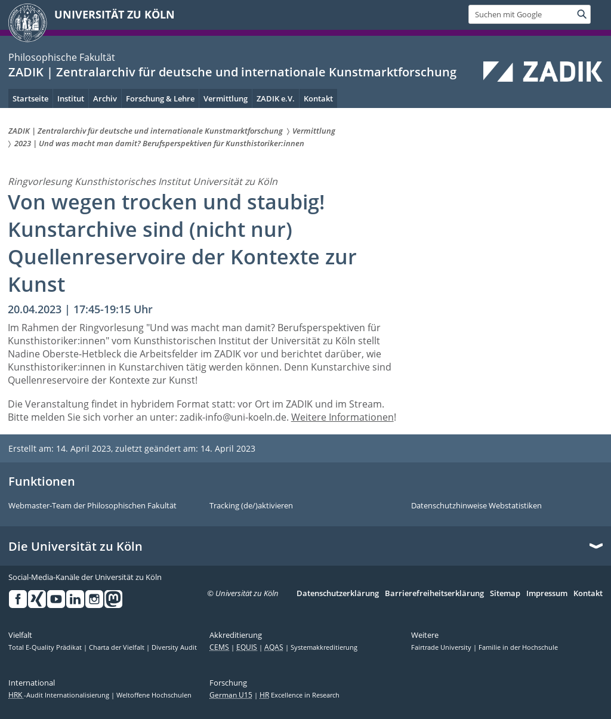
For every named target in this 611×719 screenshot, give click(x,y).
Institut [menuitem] (70, 98)
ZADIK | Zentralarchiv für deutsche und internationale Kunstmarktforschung (232, 72)
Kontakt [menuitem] (318, 98)
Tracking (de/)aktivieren (251, 506)
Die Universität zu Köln (75, 546)
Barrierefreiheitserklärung (434, 593)
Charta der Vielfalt (117, 647)
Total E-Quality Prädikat (46, 647)
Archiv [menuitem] (105, 98)
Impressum (546, 593)
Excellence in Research (300, 695)
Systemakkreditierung (324, 647)
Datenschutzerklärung (338, 593)
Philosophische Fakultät (61, 57)
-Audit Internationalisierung (59, 695)
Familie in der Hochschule (518, 647)
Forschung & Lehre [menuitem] (160, 98)
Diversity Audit (174, 647)
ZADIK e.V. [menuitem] (276, 98)
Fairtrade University (442, 647)
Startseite (30, 98)
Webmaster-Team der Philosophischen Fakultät (92, 506)
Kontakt (588, 593)
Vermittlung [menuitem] (225, 98)
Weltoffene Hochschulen (154, 695)
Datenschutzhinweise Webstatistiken (476, 506)
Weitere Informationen (342, 417)
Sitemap (505, 593)
